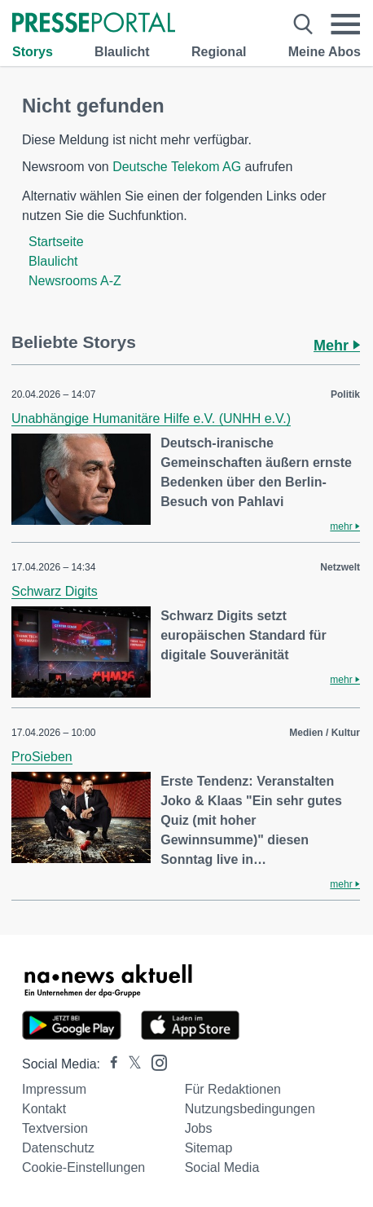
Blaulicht (122, 52)
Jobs (199, 1128)
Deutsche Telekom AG (176, 167)
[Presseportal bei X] (130, 1064)
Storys (32, 52)
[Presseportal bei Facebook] (109, 1064)
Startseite (56, 242)
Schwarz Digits (54, 591)
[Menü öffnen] (345, 24)
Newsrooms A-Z (75, 281)
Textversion (55, 1128)
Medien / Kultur (324, 732)
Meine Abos (324, 52)
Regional (219, 52)
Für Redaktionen (233, 1089)
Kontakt (44, 1109)
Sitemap (209, 1148)
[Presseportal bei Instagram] (154, 1061)
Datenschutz (58, 1148)
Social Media (222, 1167)
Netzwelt (340, 567)
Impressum (54, 1089)
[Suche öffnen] (303, 24)
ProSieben (41, 757)
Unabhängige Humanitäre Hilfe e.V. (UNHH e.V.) (151, 418)
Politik (345, 394)
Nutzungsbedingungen (250, 1109)
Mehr (337, 345)
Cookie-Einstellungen (83, 1167)
